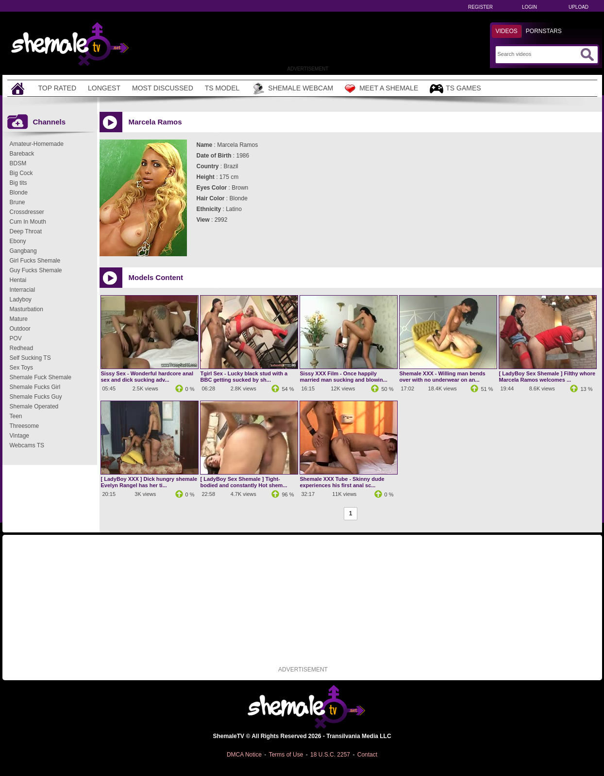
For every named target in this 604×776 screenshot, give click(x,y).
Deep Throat (26, 231)
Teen (16, 416)
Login (529, 7)
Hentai (18, 280)
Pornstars (544, 31)
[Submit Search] (587, 54)
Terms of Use (286, 754)
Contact (367, 754)
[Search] (537, 54)
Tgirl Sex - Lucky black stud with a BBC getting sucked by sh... (244, 376)
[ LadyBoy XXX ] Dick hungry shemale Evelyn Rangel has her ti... (149, 482)
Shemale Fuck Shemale (40, 377)
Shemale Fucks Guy (36, 396)
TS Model (222, 88)
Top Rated (57, 88)
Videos (507, 31)
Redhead (22, 348)
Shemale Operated (34, 406)
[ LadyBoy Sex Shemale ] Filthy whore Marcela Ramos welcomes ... (547, 376)
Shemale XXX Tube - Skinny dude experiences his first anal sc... (342, 482)
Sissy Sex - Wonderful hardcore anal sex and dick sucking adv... (147, 376)
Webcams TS (27, 445)
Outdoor (20, 328)
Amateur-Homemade (37, 144)
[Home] (19, 88)
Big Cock (21, 173)
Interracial (22, 289)
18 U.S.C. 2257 (330, 754)
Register (480, 7)
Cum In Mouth (28, 221)
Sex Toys (21, 367)
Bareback (22, 153)
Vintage (19, 435)
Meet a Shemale (381, 88)
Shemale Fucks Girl (35, 387)
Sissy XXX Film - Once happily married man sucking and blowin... (343, 376)
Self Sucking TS (30, 357)
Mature (19, 319)
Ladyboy (21, 299)
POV (16, 338)
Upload (578, 7)
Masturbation (26, 309)
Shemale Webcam (292, 88)
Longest (104, 88)
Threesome (24, 426)
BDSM (18, 163)
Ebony (18, 241)
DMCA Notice (244, 754)
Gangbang (23, 250)
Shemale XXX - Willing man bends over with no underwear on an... (443, 376)
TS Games (455, 88)
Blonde (19, 192)
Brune (17, 202)
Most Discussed (162, 88)
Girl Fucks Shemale (35, 260)
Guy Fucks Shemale (36, 270)
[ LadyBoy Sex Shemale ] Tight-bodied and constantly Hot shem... (244, 482)
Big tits (18, 182)
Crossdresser (27, 212)
